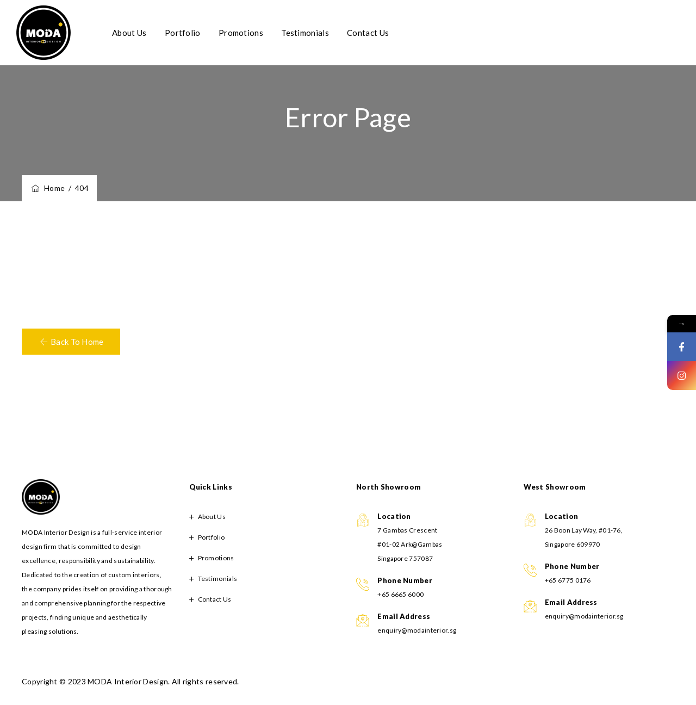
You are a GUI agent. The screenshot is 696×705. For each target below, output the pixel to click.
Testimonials (320, 33)
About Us (144, 33)
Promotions (255, 33)
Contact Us (382, 33)
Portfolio (197, 33)
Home (47, 188)
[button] (71, 342)
